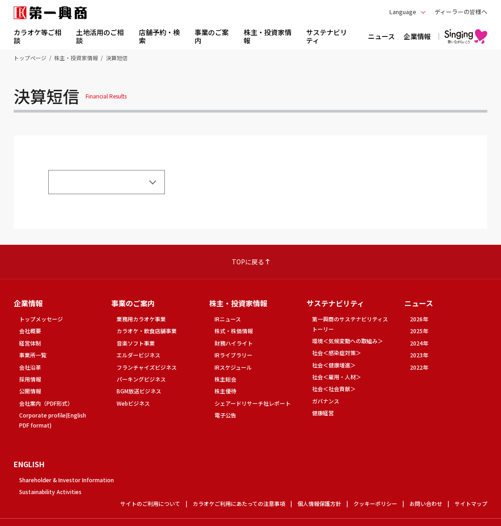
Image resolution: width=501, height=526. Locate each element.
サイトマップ (471, 503)
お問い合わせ (425, 503)
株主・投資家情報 (76, 58)
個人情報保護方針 (319, 503)
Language (402, 11)
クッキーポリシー (375, 503)
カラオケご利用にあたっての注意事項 (239, 503)
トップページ (30, 58)
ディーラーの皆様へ (461, 11)
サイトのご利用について (150, 503)
